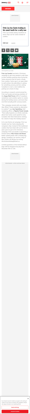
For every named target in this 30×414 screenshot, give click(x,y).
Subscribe (8, 8)
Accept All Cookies (15, 411)
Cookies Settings (15, 407)
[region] (15, 405)
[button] (27, 3)
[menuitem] (3, 50)
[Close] (28, 398)
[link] (3, 50)
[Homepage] (6, 2)
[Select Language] (23, 3)
